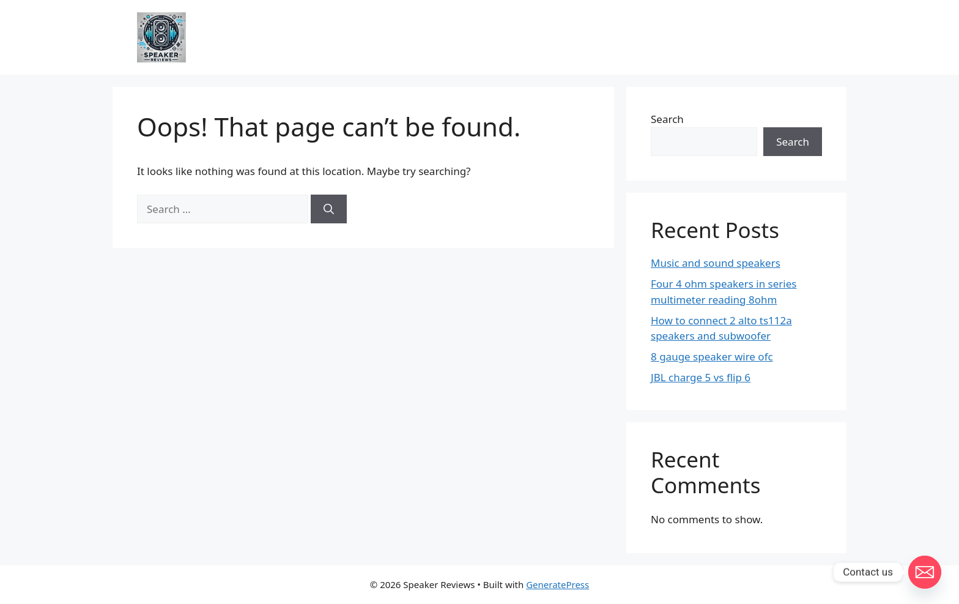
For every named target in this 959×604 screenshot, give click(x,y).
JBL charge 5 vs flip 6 (700, 377)
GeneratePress (557, 584)
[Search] (329, 209)
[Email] (924, 572)
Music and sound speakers (715, 263)
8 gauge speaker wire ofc (712, 356)
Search (667, 119)
